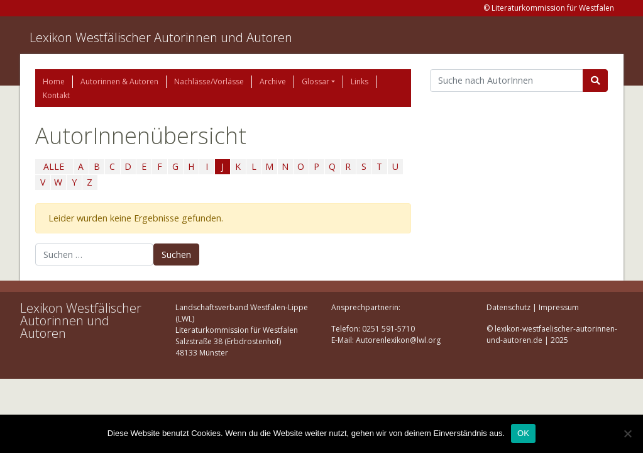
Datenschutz (508, 307)
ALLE (53, 166)
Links (359, 81)
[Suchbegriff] (507, 80)
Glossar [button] (315, 81)
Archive (273, 81)
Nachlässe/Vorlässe (209, 81)
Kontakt (56, 95)
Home (54, 81)
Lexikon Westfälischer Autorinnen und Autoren (161, 37)
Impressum (559, 307)
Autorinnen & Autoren (119, 81)
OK (523, 433)
